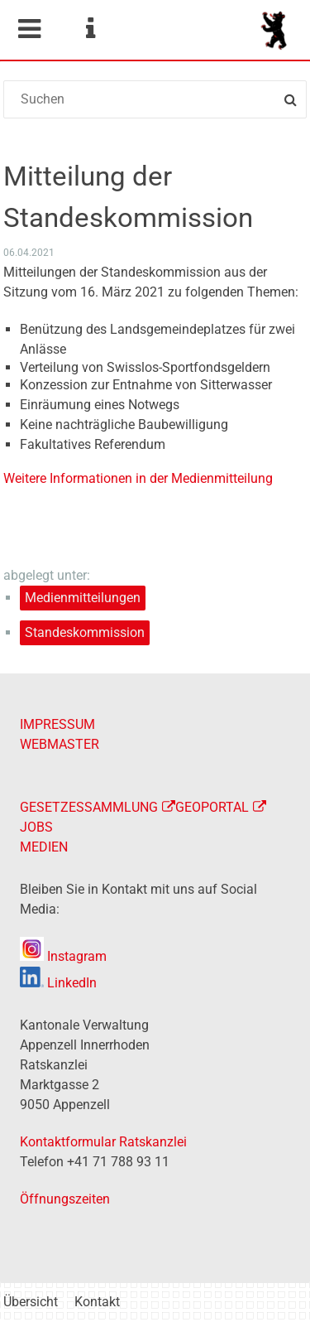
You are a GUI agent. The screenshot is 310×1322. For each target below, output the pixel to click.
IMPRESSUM (57, 724)
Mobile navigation (29, 29)
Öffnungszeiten (65, 1199)
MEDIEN (44, 847)
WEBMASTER (59, 744)
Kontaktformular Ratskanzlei (103, 1142)
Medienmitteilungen (83, 598)
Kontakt (97, 1302)
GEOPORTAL (212, 807)
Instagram (63, 956)
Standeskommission (85, 632)
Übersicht (30, 1302)
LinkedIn (58, 983)
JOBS (36, 827)
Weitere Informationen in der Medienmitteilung (138, 478)
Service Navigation (90, 29)
